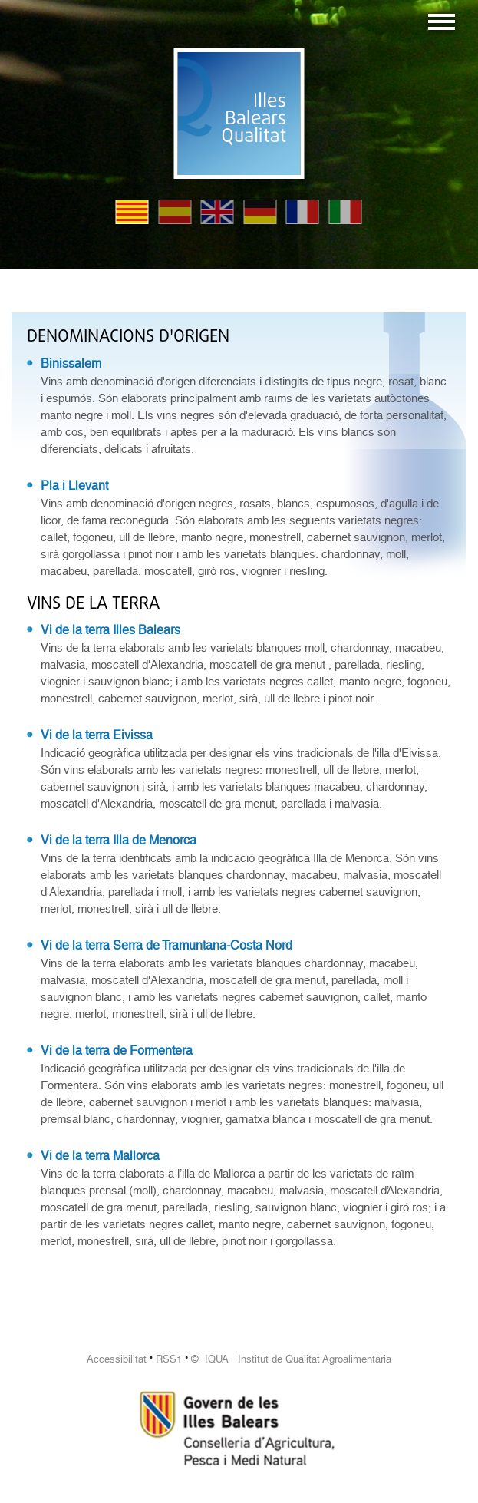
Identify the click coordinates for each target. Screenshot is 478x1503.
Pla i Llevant (74, 485)
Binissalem (71, 363)
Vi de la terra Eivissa (97, 735)
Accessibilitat (117, 1359)
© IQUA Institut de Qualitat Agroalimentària (291, 1359)
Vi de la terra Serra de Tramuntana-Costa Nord (166, 945)
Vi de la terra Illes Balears (110, 630)
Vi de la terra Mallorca (100, 1155)
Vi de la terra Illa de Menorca (118, 840)
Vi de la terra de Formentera (117, 1050)
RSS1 (169, 1359)
